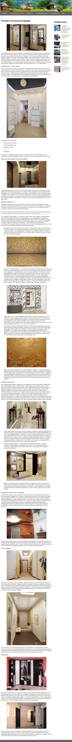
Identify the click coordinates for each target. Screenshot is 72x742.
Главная (4, 13)
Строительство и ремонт (17, 13)
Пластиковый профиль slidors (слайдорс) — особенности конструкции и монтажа (65, 60)
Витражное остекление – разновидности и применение (65, 51)
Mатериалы (30, 13)
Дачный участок (5, 17)
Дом (63, 13)
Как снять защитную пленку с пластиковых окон (66, 68)
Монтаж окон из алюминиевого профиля (65, 36)
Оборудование (55, 13)
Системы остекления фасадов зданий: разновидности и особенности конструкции (65, 29)
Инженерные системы (42, 13)
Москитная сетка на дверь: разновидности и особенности (65, 44)
